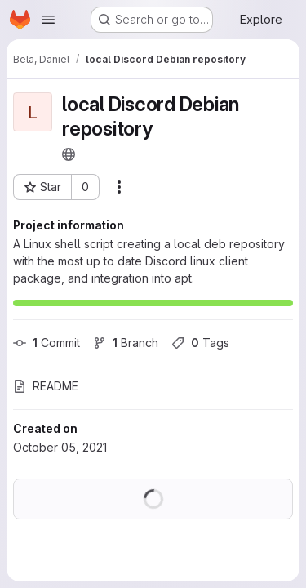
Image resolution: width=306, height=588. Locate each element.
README (45, 386)
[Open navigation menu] (48, 20)
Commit (46, 343)
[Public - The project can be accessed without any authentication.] (68, 154)
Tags (200, 343)
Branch (125, 343)
